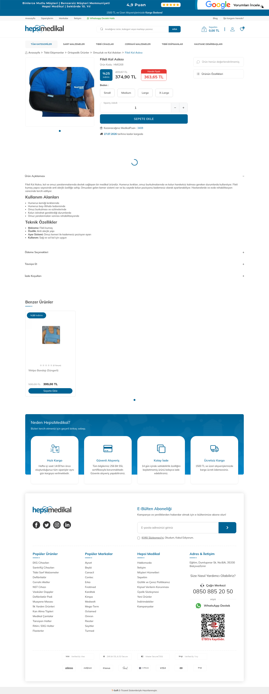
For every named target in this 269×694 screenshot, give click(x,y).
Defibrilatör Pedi (42, 596)
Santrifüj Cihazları (43, 567)
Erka (87, 582)
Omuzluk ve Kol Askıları (107, 52)
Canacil (89, 572)
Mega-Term (92, 606)
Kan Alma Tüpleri (43, 611)
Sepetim (142, 577)
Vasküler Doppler (43, 592)
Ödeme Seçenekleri (134, 252)
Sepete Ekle (144, 119)
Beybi (88, 567)
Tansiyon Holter (42, 621)
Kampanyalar (145, 606)
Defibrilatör (39, 577)
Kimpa (89, 596)
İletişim (77, 18)
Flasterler (38, 630)
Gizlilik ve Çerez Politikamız (153, 582)
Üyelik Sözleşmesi (148, 592)
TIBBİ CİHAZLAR (105, 44)
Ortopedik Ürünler (78, 52)
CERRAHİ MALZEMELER (138, 44)
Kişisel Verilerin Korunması (153, 587)
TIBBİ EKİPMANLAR (172, 44)
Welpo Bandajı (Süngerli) (43, 370)
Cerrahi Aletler (41, 582)
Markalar (63, 18)
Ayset (88, 562)
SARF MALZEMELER (74, 44)
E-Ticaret (123, 690)
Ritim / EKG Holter (43, 626)
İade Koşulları (134, 276)
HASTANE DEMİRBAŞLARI (208, 44)
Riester (89, 621)
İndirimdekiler (145, 601)
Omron (89, 616)
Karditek (90, 592)
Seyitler (89, 626)
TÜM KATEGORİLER (41, 44)
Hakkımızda (144, 562)
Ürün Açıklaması (134, 176)
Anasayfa (30, 18)
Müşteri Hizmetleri (148, 572)
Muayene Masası (43, 601)
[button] (60, 131)
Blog (215, 18)
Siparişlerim (47, 18)
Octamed (90, 611)
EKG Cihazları (41, 562)
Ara (174, 29)
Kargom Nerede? (233, 18)
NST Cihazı (39, 587)
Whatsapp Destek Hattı (101, 18)
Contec (89, 577)
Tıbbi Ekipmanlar (54, 52)
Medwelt (90, 601)
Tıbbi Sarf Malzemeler (46, 572)
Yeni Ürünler (144, 596)
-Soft (115, 690)
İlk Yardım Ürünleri (44, 606)
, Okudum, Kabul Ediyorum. (165, 537)
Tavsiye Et (134, 264)
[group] (59, 91)
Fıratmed (90, 587)
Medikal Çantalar (43, 616)
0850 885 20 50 (213, 591)
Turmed (89, 630)
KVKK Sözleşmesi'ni (152, 537)
